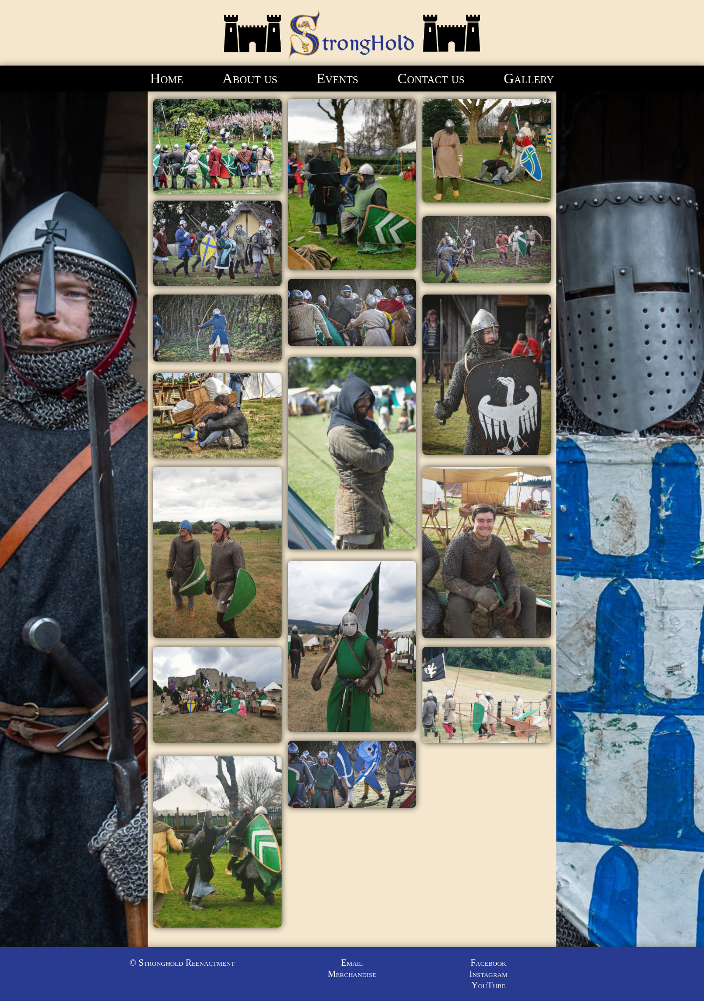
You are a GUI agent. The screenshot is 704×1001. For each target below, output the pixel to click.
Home (166, 78)
